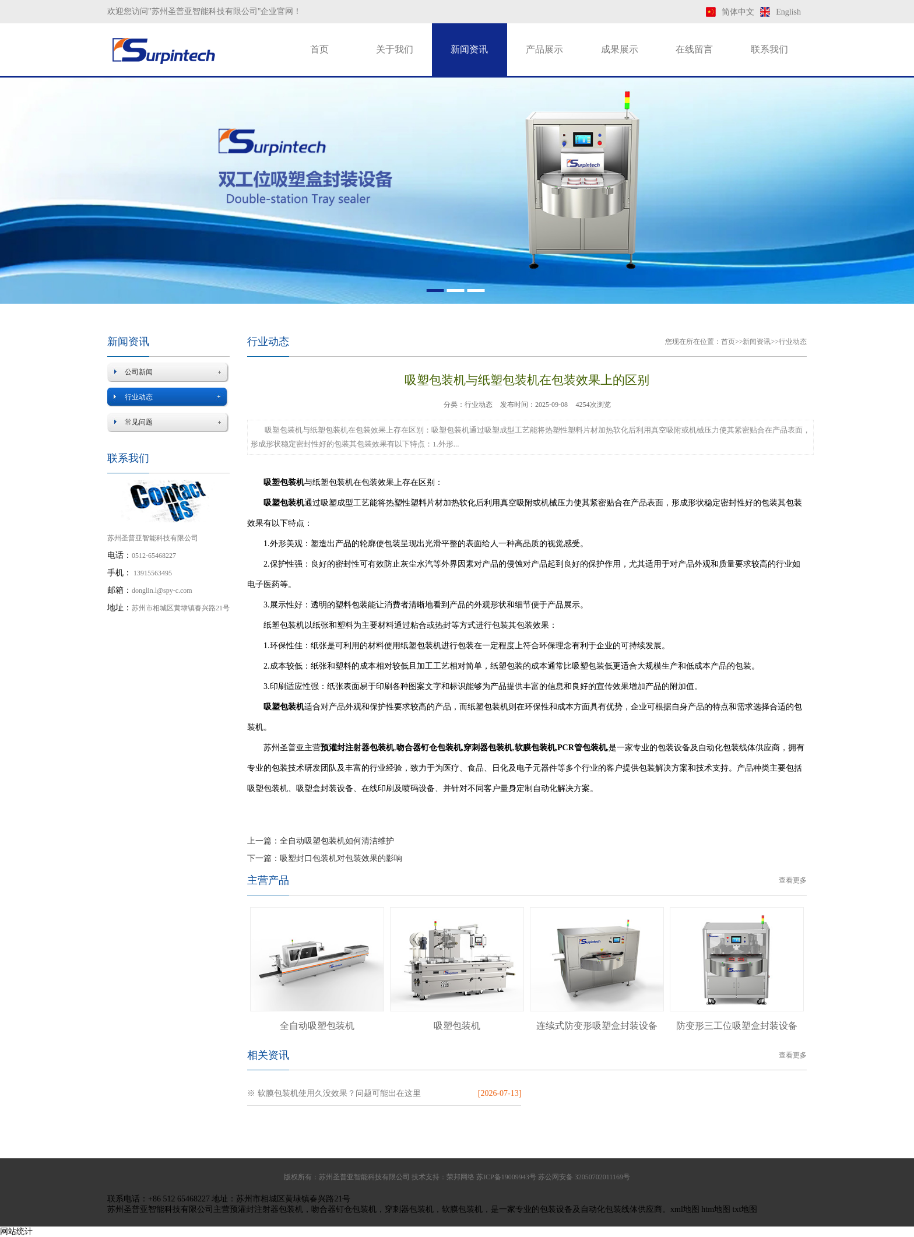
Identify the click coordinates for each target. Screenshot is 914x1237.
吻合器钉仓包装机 (344, 1209)
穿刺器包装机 (409, 1209)
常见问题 (139, 422)
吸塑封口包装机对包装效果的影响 (341, 858)
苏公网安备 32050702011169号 (584, 1177)
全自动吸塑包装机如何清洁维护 (337, 841)
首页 (319, 49)
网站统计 (16, 1231)
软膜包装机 (462, 1209)
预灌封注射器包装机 (266, 1209)
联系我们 (769, 49)
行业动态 (139, 397)
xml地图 (684, 1209)
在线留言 (694, 49)
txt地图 (745, 1209)
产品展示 (544, 49)
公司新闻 (139, 372)
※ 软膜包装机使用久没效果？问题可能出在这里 (334, 1093)
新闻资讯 (469, 49)
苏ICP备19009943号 (506, 1177)
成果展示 (619, 49)
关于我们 (394, 49)
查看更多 (793, 880)
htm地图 (715, 1209)
